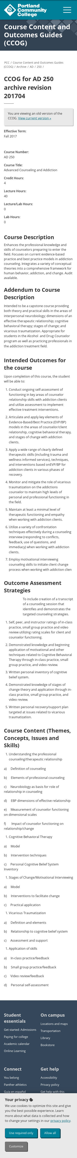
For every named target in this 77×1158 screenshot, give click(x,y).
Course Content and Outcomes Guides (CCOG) (37, 34)
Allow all (50, 1133)
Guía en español (15, 1092)
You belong (11, 1077)
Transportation (50, 1031)
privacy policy (60, 1121)
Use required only (21, 1133)
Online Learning (15, 1051)
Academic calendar (17, 1044)
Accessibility (49, 1077)
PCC (6, 62)
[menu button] (67, 10)
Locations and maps (54, 1024)
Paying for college (16, 1037)
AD (31, 67)
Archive (21, 67)
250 (39, 67)
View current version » (34, 118)
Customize (16, 1146)
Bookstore (48, 1045)
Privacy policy (50, 1085)
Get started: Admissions (20, 1030)
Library (45, 1038)
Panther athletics (15, 1085)
